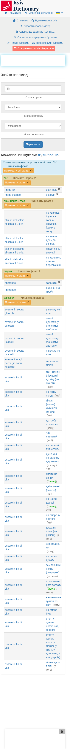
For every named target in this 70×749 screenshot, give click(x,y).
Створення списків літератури (33, 48)
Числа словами (18, 42)
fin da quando (13, 194)
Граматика (12, 12)
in (56, 155)
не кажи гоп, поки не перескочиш (53, 261)
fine (51, 155)
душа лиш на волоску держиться (52, 458)
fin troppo (10, 282)
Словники (20, 20)
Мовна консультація (38, 12)
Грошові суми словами (47, 42)
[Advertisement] (35, 60)
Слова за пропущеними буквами (35, 37)
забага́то (51, 282)
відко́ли (50, 194)
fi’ (39, 155)
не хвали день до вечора (51, 240)
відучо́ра (51, 189)
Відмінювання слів (44, 20)
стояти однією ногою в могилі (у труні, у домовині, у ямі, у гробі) (53, 646)
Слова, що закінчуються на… (35, 31)
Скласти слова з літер (35, 26)
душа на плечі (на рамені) (51, 531)
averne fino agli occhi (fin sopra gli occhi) (14, 363)
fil (44, 155)
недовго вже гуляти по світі (53, 601)
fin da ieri (10, 189)
